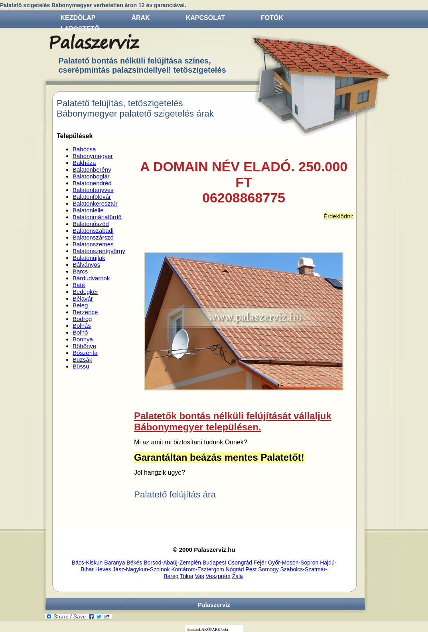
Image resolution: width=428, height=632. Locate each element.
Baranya (114, 562)
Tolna (186, 576)
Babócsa (84, 149)
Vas (199, 576)
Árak (141, 17)
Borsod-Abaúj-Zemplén (172, 562)
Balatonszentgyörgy (99, 251)
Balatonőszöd (91, 223)
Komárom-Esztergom (197, 569)
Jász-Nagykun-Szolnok (141, 569)
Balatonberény (92, 169)
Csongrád (240, 562)
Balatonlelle (88, 210)
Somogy (268, 569)
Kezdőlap (78, 17)
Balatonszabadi (93, 230)
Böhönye (84, 346)
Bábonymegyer (93, 156)
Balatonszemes (93, 244)
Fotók (272, 17)
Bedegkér (85, 291)
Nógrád (235, 569)
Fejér (260, 562)
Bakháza (84, 162)
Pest (250, 569)
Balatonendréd (92, 183)
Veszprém (218, 576)
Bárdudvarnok (91, 278)
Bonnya (83, 339)
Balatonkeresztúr (95, 203)
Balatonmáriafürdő (97, 217)
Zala (237, 576)
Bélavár (83, 298)
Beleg (80, 305)
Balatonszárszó (93, 237)
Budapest (214, 562)
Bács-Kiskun (87, 562)
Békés (134, 562)
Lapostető (80, 29)
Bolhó (80, 332)
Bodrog (82, 318)
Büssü (81, 366)
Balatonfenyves (93, 189)
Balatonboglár (91, 176)
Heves (103, 569)
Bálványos (86, 264)
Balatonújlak (89, 257)
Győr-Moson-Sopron (293, 562)
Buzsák (82, 359)
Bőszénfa (85, 352)
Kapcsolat (205, 17)
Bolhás (82, 325)
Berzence (85, 312)
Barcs (80, 271)
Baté (79, 284)
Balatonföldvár (92, 196)
